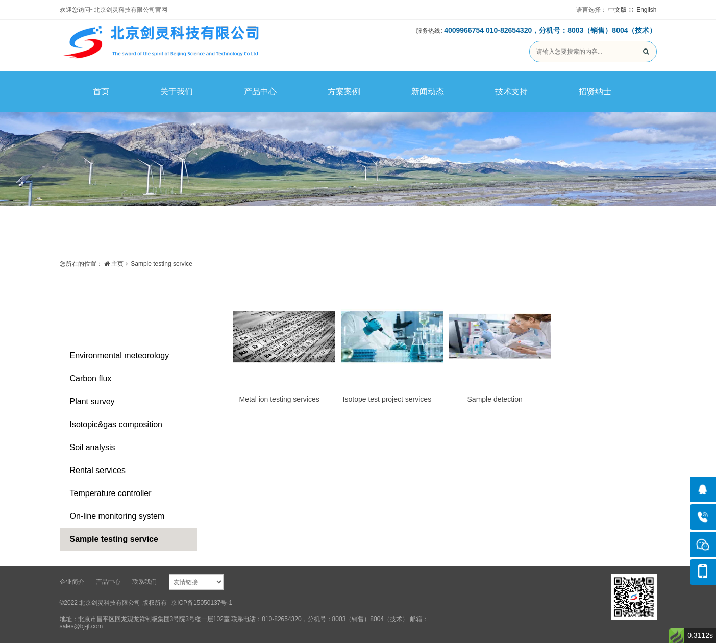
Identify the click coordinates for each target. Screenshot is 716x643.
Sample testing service (161, 263)
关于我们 (176, 91)
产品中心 (260, 91)
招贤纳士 (595, 91)
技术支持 (511, 91)
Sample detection (495, 399)
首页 (101, 91)
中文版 (617, 9)
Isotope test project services (387, 399)
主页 (114, 263)
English (646, 9)
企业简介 (72, 581)
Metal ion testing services (279, 399)
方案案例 (344, 91)
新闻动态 (427, 91)
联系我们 (144, 581)
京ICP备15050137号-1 (201, 602)
